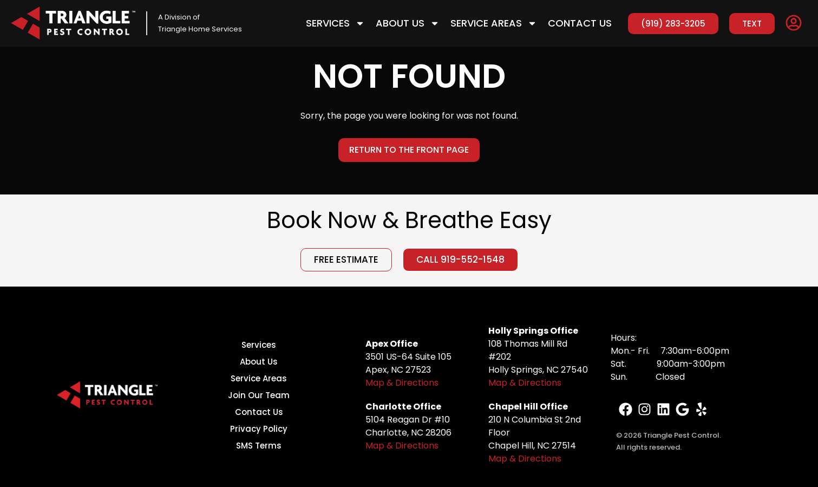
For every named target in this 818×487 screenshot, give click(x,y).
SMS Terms (259, 445)
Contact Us (580, 23)
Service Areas (493, 23)
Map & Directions (402, 382)
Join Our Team (259, 395)
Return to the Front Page (409, 150)
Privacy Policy (258, 428)
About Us (408, 23)
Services (335, 23)
